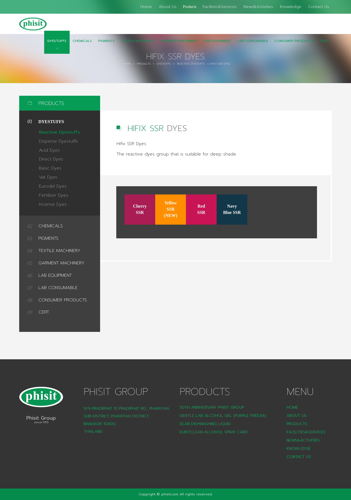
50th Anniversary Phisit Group (212, 407)
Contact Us (318, 7)
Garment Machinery (179, 44)
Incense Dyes (53, 204)
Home (146, 7)
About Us (168, 7)
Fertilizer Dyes (53, 195)
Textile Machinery (138, 44)
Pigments (106, 44)
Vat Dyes (48, 177)
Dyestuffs (56, 44)
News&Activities (258, 7)
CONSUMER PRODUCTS (293, 44)
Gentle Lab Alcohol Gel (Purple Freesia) (223, 416)
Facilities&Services (220, 7)
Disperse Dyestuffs (58, 141)
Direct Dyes (51, 159)
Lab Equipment (217, 44)
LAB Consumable (252, 44)
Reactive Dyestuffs (191, 64)
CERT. (324, 44)
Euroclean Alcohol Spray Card (214, 432)
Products (189, 7)
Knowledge (290, 7)
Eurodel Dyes (53, 186)
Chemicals (82, 44)
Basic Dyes (50, 168)
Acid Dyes (49, 150)
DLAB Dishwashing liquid (205, 424)
